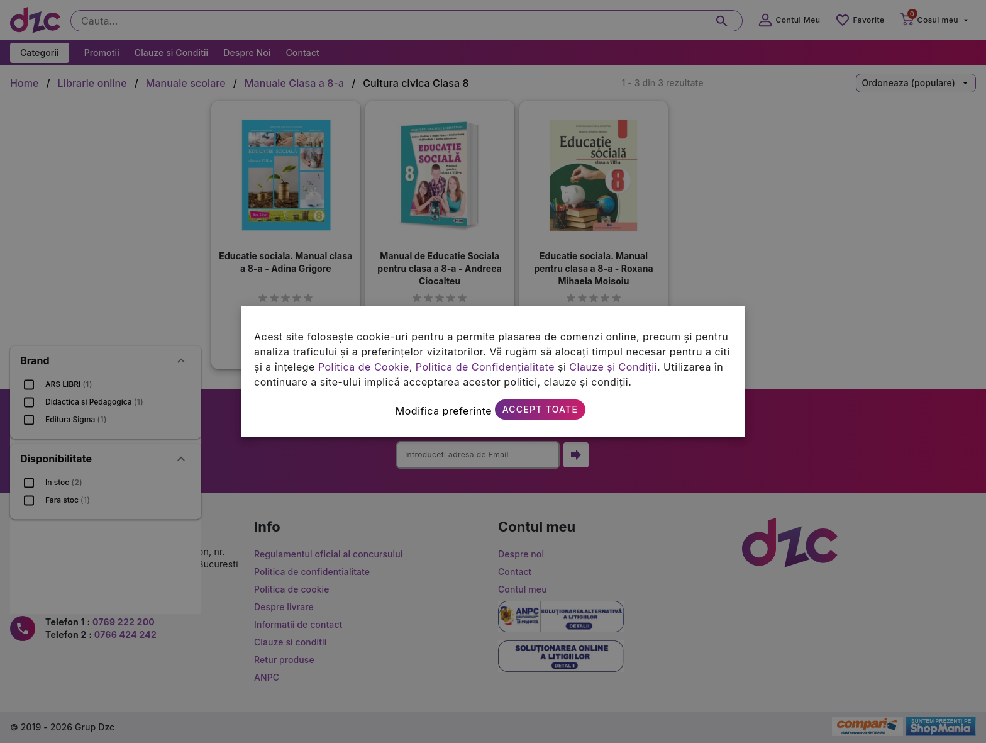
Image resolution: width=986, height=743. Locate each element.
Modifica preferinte (444, 411)
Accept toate (540, 409)
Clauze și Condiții (613, 366)
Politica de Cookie (363, 366)
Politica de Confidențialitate (485, 366)
